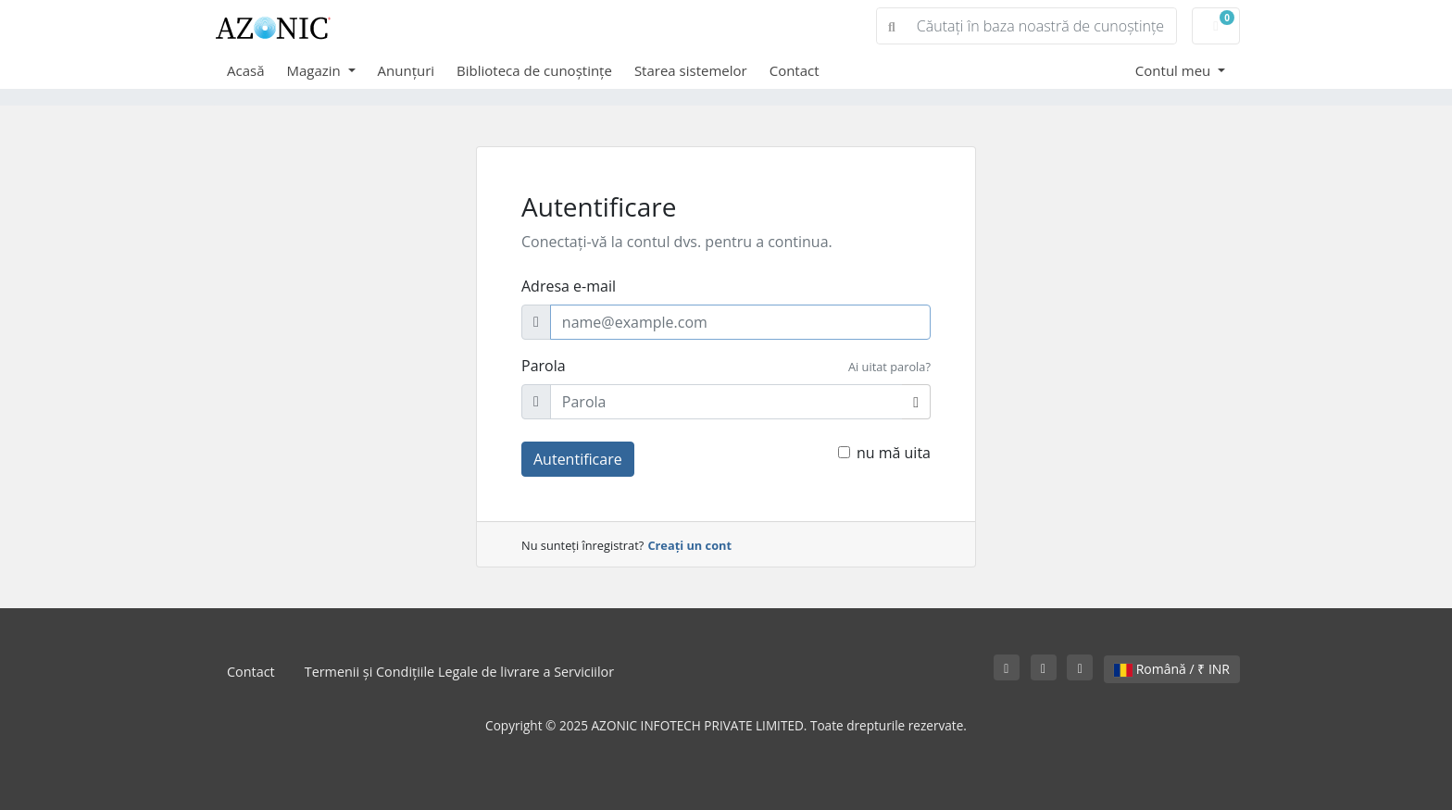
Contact (795, 70)
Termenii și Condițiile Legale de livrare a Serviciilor (459, 671)
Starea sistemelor (690, 70)
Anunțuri (406, 70)
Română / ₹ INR (1172, 669)
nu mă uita (894, 452)
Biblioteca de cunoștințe (534, 70)
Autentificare (577, 459)
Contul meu (1174, 70)
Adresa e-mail (568, 286)
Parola (543, 365)
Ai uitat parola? (889, 366)
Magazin (315, 70)
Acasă (246, 70)
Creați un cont (689, 545)
